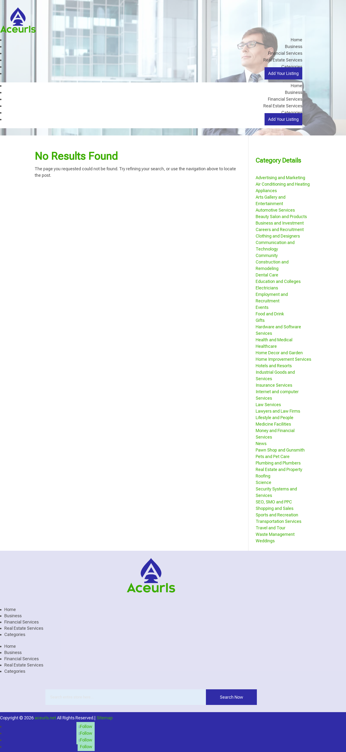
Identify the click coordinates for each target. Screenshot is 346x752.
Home (296, 39)
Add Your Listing (283, 73)
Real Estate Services (282, 59)
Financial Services (285, 53)
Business (293, 46)
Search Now (231, 696)
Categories (291, 66)
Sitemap (105, 717)
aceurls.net (45, 717)
